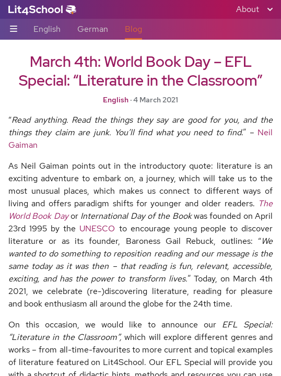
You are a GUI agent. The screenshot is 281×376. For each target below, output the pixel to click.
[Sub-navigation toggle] (13, 29)
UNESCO (97, 228)
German (92, 29)
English (47, 29)
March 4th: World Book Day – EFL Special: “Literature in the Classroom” (140, 71)
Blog (133, 29)
